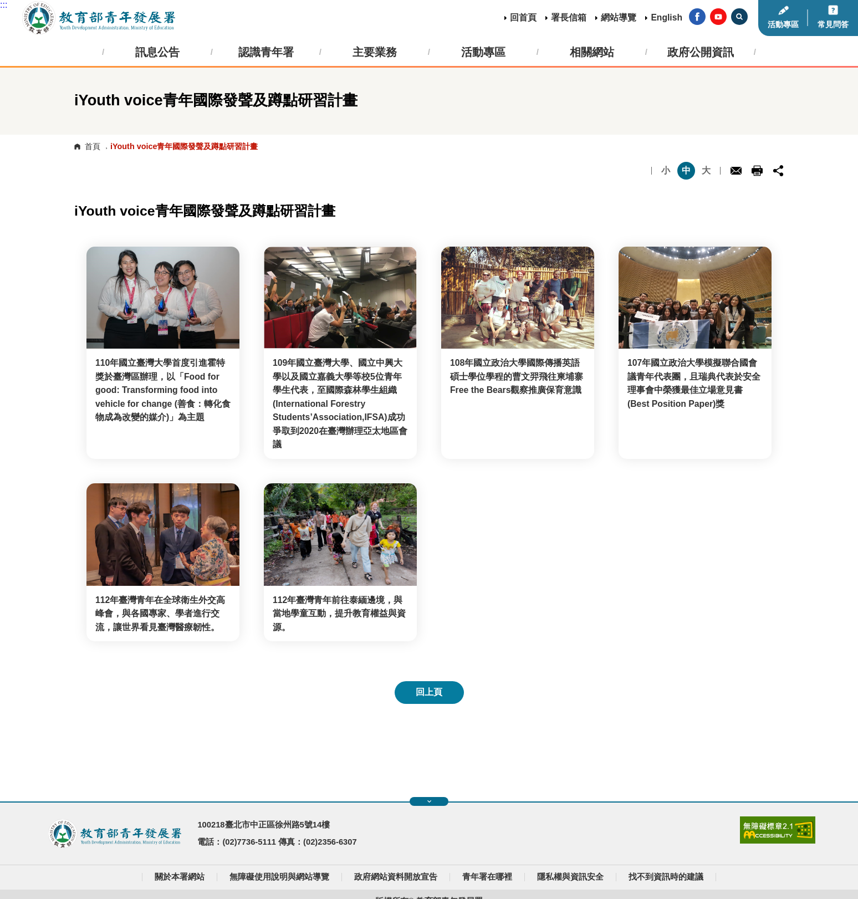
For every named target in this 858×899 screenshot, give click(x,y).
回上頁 (429, 692)
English (666, 17)
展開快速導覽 (429, 801)
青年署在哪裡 (487, 876)
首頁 (92, 146)
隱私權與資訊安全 (570, 876)
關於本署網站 (180, 876)
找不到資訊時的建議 (666, 876)
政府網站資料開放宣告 (395, 876)
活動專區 (783, 24)
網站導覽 (618, 17)
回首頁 (523, 17)
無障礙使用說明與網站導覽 (279, 876)
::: (3, 4)
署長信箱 (568, 17)
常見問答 (833, 24)
